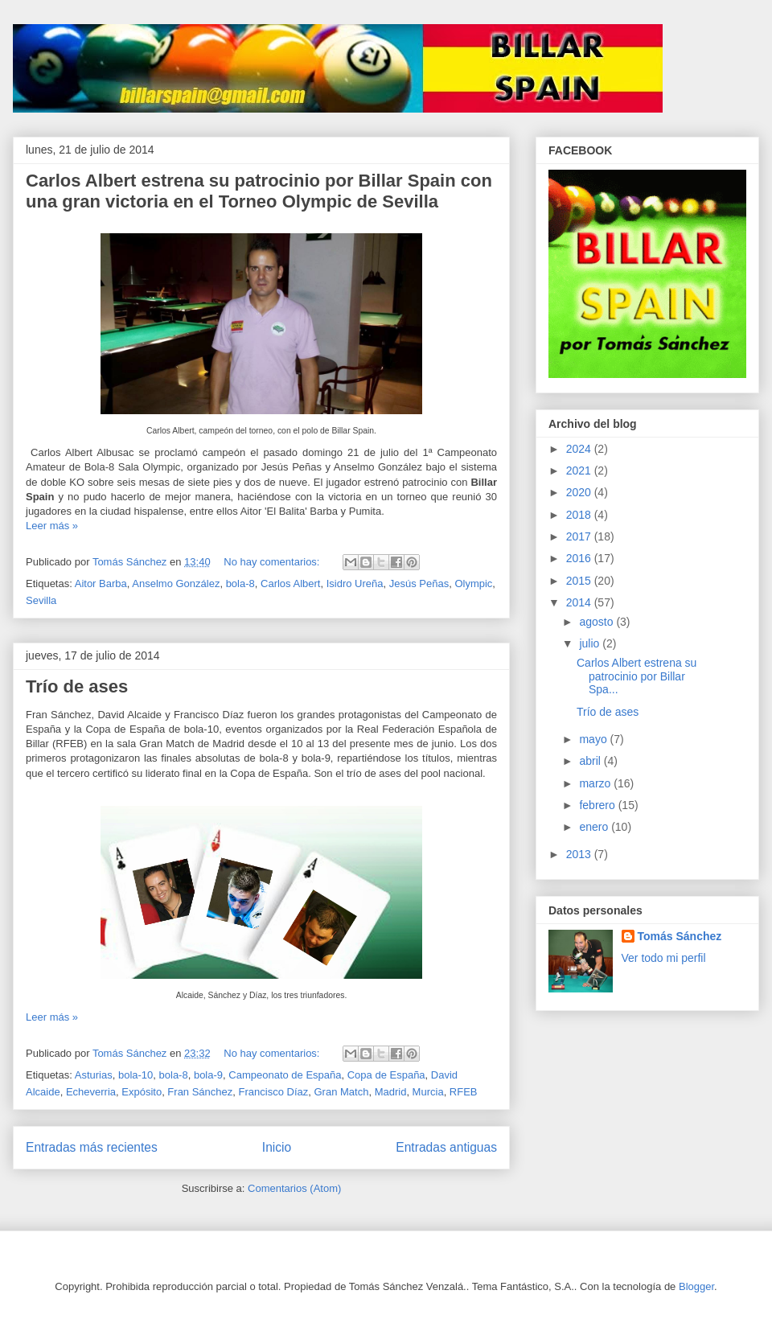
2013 (580, 854)
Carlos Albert (290, 583)
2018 (580, 514)
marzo (596, 783)
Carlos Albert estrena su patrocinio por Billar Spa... (636, 676)
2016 (580, 558)
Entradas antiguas (446, 1147)
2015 (580, 580)
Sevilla (41, 600)
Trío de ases (77, 686)
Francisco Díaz (274, 1092)
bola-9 (208, 1075)
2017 (580, 536)
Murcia (428, 1092)
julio (590, 643)
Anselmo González (176, 583)
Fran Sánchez (199, 1092)
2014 (580, 602)
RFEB (464, 1092)
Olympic (473, 583)
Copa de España (386, 1075)
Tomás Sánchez (680, 936)
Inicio (276, 1147)
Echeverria (91, 1092)
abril (591, 760)
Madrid (391, 1092)
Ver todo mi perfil (664, 957)
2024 (580, 448)
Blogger (696, 1286)
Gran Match (341, 1092)
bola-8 (240, 583)
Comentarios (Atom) (294, 1188)
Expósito (141, 1092)
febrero (598, 805)
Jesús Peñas (419, 583)
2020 (580, 492)
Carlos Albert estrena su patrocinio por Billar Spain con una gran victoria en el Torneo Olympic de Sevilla (259, 191)
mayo (594, 739)
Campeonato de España (284, 1075)
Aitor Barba (101, 583)
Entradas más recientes (92, 1147)
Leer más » (52, 526)
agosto (597, 621)
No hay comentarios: (273, 562)
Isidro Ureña (355, 583)
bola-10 (135, 1075)
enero (595, 826)
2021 (580, 470)
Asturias (94, 1075)
